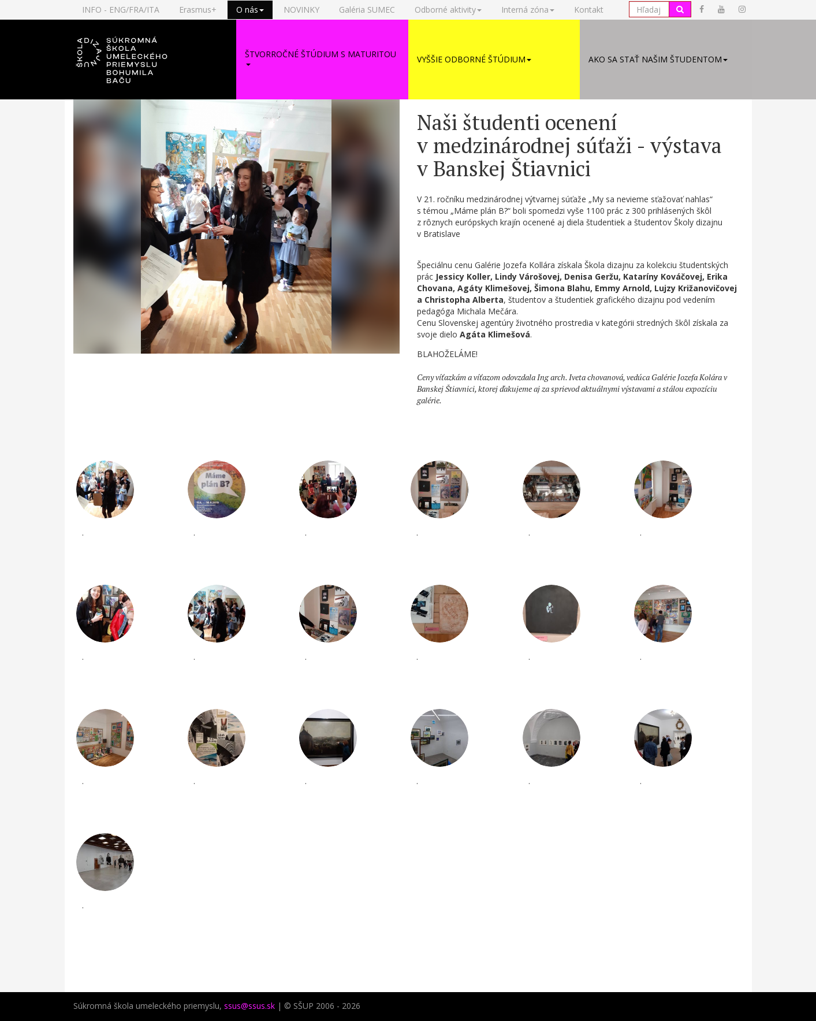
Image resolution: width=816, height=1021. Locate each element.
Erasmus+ (198, 9)
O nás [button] (250, 9)
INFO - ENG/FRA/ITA (120, 9)
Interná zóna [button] (527, 9)
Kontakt (588, 9)
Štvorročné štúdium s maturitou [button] (320, 57)
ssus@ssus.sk (249, 1006)
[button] (151, 60)
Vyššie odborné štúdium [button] (474, 59)
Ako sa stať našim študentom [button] (658, 59)
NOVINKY (301, 9)
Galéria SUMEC (367, 9)
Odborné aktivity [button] (448, 9)
